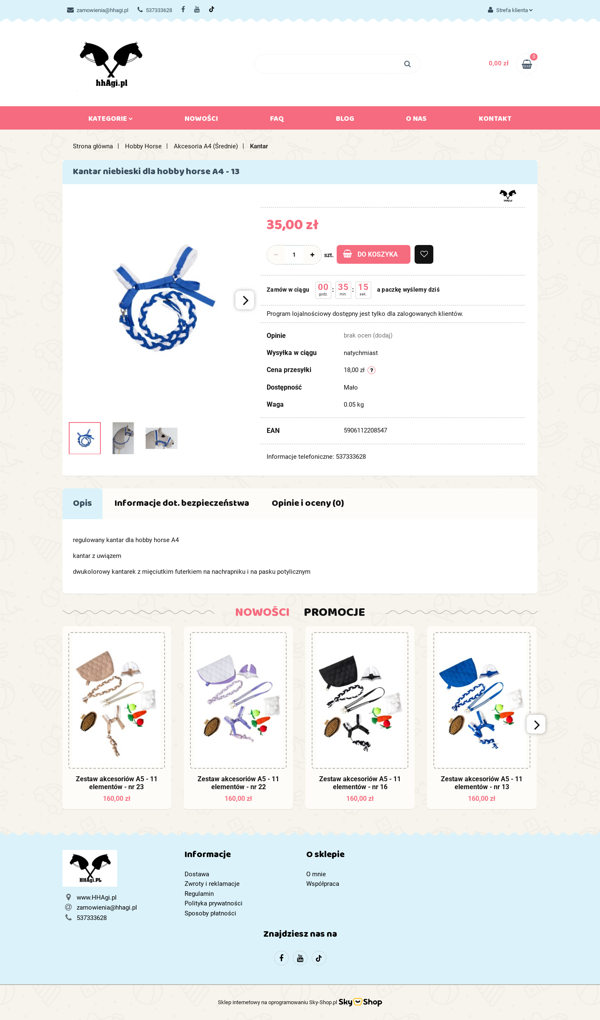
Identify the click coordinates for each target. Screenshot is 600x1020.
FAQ (277, 120)
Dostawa (197, 874)
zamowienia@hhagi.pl (97, 10)
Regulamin (199, 894)
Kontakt (495, 120)
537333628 (155, 10)
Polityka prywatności (213, 903)
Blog (345, 120)
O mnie (316, 874)
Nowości (201, 120)
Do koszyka (370, 254)
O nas (416, 120)
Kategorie (110, 120)
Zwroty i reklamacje (212, 884)
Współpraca (322, 884)
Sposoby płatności (210, 913)
